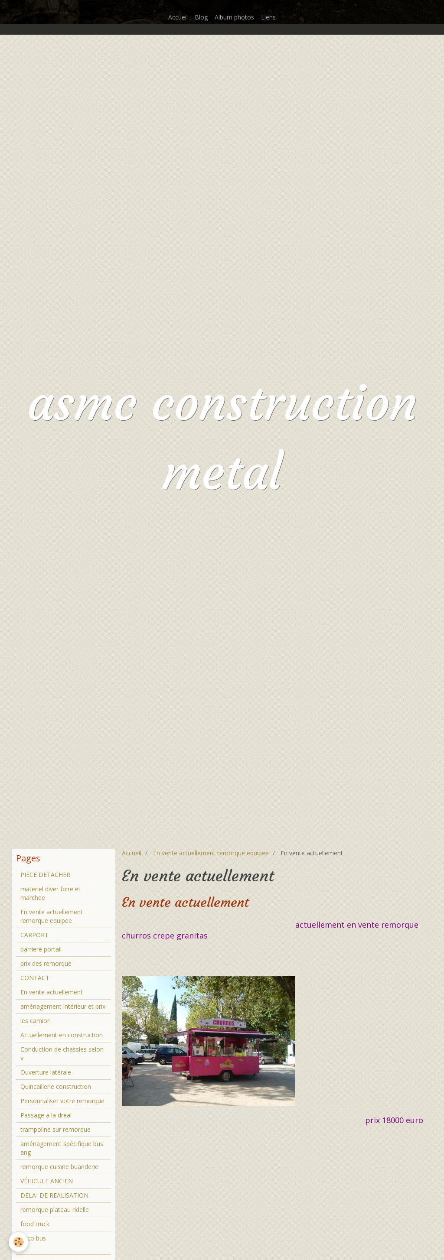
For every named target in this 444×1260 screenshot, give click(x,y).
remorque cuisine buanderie (59, 1167)
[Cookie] (18, 1242)
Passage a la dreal (46, 1115)
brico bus (33, 1238)
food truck (34, 1224)
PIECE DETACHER (45, 874)
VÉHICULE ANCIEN (46, 1181)
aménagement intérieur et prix (62, 1006)
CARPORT (34, 935)
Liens (268, 17)
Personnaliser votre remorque (62, 1101)
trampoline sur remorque (55, 1129)
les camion (35, 1020)
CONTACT (34, 978)
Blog (201, 17)
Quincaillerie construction (55, 1086)
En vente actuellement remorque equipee (211, 853)
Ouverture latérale (45, 1072)
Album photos (234, 17)
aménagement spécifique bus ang (61, 1148)
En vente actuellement (51, 992)
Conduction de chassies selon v (62, 1053)
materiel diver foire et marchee (50, 893)
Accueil (178, 17)
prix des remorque (46, 963)
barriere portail (41, 949)
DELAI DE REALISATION (54, 1195)
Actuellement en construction (61, 1035)
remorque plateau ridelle (54, 1209)
